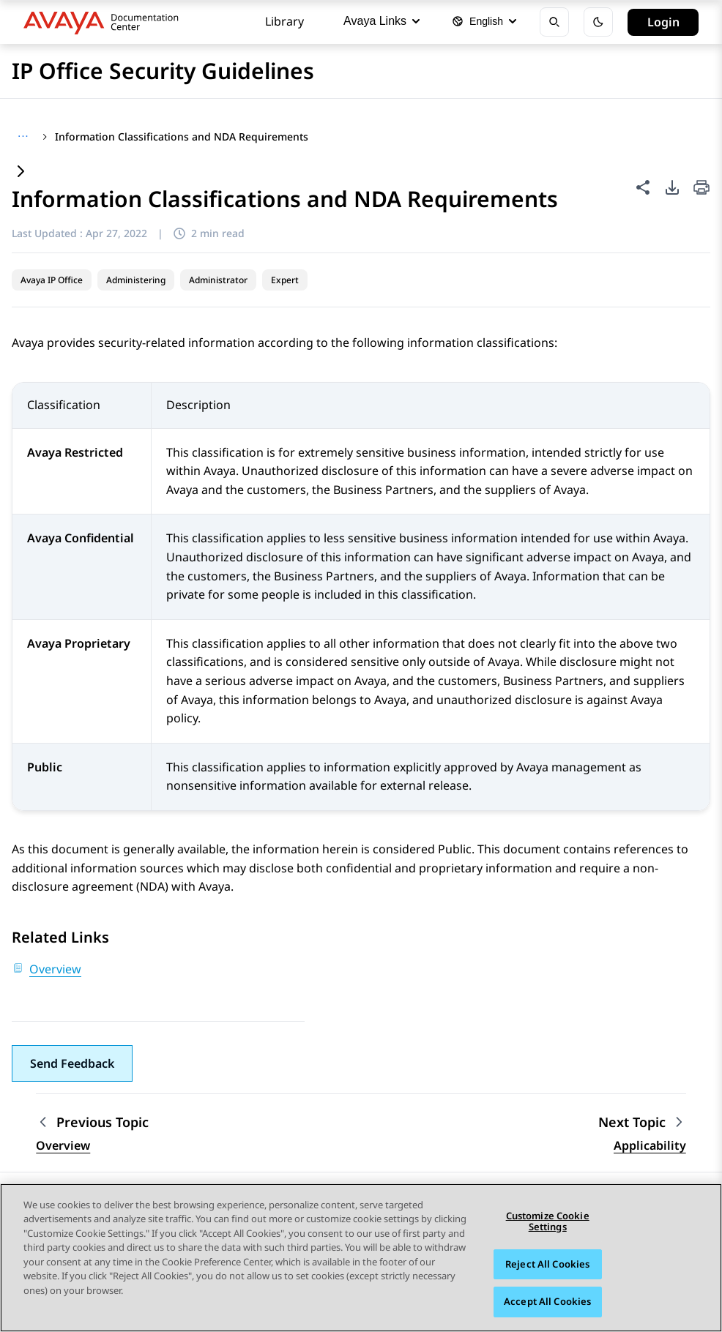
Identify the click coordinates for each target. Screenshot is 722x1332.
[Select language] (484, 22)
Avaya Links (381, 21)
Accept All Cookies (547, 1302)
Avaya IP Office (52, 280)
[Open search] (554, 22)
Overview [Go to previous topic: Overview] (63, 1145)
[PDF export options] (672, 187)
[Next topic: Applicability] (642, 1122)
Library (284, 21)
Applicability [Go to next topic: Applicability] (650, 1145)
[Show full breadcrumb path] (23, 137)
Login (663, 22)
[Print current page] (701, 188)
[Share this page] (643, 187)
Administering (135, 280)
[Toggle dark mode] (598, 22)
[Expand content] (20, 172)
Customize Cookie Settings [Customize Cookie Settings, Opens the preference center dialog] (547, 1221)
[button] (72, 1063)
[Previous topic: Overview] (92, 1122)
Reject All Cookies (547, 1264)
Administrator (218, 280)
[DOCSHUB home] (105, 22)
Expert (285, 280)
